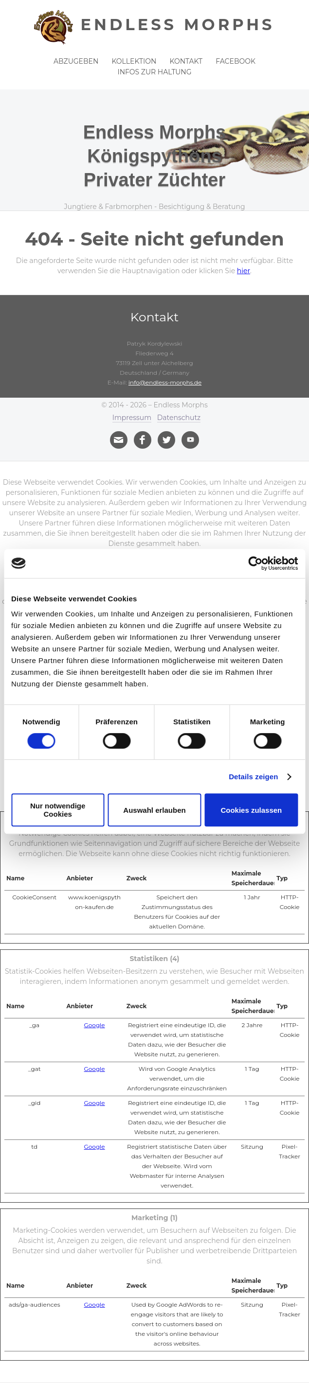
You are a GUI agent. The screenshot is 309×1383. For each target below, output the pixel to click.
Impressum (131, 417)
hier (243, 270)
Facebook (235, 61)
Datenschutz (178, 417)
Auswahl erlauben (154, 810)
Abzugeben (76, 61)
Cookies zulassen (251, 810)
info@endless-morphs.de (164, 382)
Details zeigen (253, 776)
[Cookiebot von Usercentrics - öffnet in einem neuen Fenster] (255, 563)
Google (94, 1025)
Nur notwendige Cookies (57, 810)
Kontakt (186, 61)
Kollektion (133, 61)
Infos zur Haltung (154, 72)
